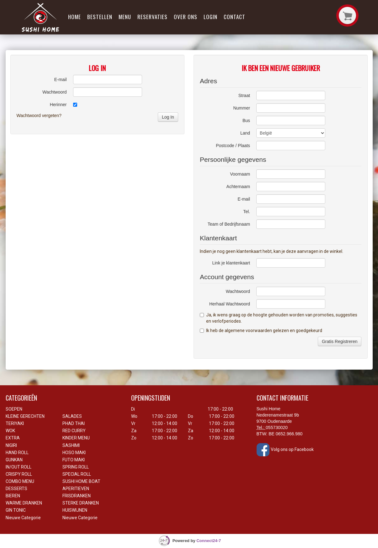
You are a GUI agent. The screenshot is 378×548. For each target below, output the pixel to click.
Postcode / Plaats (233, 145)
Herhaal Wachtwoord (229, 303)
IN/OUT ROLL (18, 466)
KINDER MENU (76, 437)
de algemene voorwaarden (245, 330)
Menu (125, 17)
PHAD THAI (73, 423)
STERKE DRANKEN (80, 502)
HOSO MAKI (74, 452)
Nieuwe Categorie (23, 517)
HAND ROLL (17, 452)
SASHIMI (71, 445)
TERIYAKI (15, 423)
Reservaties (152, 17)
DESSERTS (16, 488)
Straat (244, 95)
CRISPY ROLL (19, 474)
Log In (168, 117)
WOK (10, 430)
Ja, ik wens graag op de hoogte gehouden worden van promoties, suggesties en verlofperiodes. (278, 318)
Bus (246, 120)
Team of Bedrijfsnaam (229, 224)
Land (245, 133)
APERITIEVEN (75, 488)
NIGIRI (11, 445)
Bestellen (99, 17)
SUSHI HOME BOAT (81, 481)
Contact (234, 17)
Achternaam (238, 186)
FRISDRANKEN (76, 495)
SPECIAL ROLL (76, 474)
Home (74, 17)
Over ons (185, 17)
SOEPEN (14, 409)
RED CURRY (74, 430)
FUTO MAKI (73, 459)
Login (210, 17)
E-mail (60, 79)
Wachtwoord (54, 92)
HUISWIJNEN (74, 510)
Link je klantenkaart (231, 262)
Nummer (241, 107)
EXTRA (13, 437)
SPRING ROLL (75, 466)
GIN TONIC (16, 510)
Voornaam (240, 174)
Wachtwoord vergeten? (39, 115)
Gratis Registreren (340, 341)
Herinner (58, 104)
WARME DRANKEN (24, 502)
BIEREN (13, 495)
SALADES (72, 416)
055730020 (277, 427)
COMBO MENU (20, 481)
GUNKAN (14, 459)
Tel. (246, 211)
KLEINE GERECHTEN (25, 416)
